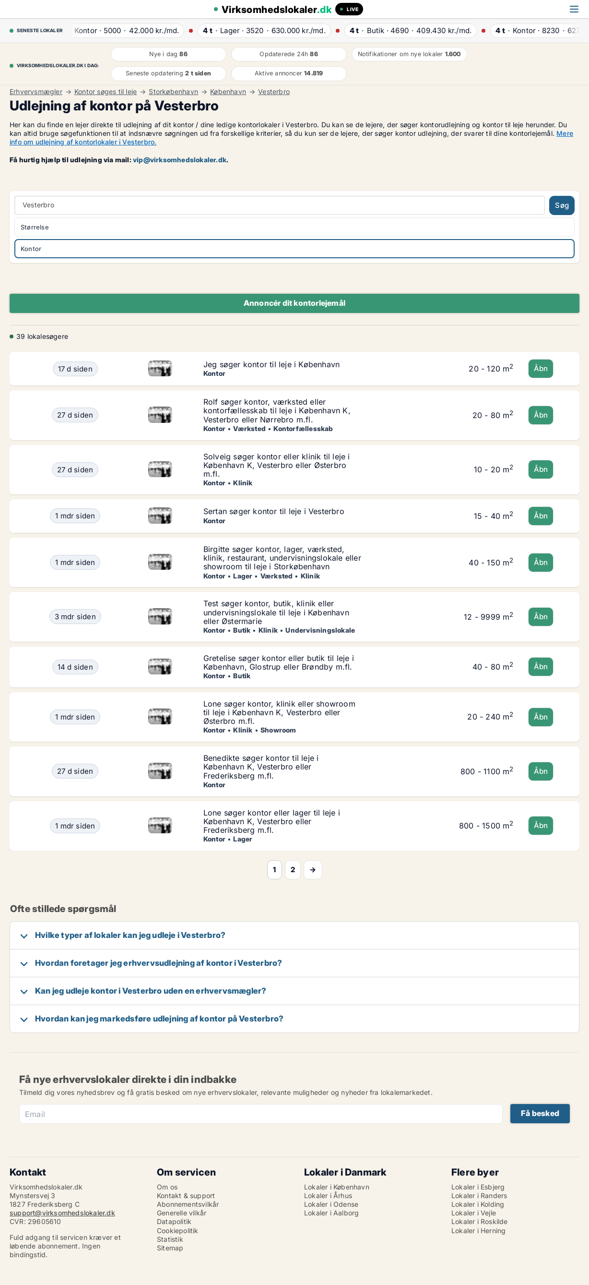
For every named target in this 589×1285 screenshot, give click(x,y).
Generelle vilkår (181, 1213)
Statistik (170, 1239)
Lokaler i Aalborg (331, 1213)
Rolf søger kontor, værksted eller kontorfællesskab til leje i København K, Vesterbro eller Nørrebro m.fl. (277, 410)
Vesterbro (274, 92)
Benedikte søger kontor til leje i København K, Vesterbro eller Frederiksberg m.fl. (261, 766)
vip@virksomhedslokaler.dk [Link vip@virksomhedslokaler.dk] (179, 160)
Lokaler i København (336, 1187)
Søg (562, 205)
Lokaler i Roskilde (479, 1221)
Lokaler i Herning (478, 1230)
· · (123, 30)
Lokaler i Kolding (477, 1204)
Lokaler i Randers (479, 1195)
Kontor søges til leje (105, 92)
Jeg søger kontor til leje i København (271, 364)
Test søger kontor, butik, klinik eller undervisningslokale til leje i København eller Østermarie (276, 612)
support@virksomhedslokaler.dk (62, 1213)
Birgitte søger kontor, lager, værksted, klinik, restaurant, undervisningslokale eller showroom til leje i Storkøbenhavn (282, 557)
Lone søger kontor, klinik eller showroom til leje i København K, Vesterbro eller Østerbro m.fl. (279, 712)
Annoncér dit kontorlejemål (294, 303)
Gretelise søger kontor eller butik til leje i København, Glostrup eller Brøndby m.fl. (278, 662)
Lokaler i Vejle (473, 1213)
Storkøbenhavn (173, 92)
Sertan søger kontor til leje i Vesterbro (273, 511)
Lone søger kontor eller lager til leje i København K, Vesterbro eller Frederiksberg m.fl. (271, 821)
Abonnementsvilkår (188, 1204)
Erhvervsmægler (36, 92)
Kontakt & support (186, 1195)
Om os (167, 1187)
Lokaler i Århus (328, 1195)
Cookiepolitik (178, 1230)
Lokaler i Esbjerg (478, 1187)
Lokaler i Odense (331, 1204)
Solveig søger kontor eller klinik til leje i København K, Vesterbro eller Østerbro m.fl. (276, 465)
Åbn (541, 368)
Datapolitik (174, 1221)
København (228, 92)
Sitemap (170, 1248)
